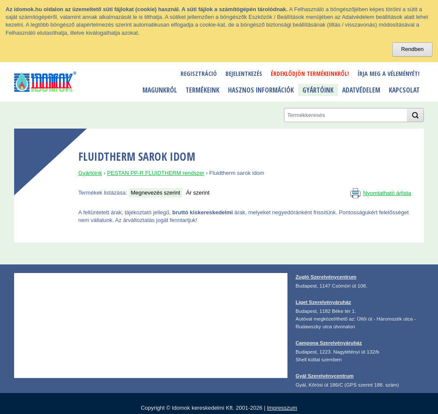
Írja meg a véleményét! (389, 73)
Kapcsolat (404, 90)
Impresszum (282, 408)
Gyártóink (318, 90)
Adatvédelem (361, 90)
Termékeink (202, 90)
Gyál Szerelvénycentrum (325, 375)
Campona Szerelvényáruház (329, 342)
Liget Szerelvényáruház (323, 302)
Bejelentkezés (243, 73)
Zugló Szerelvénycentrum (326, 276)
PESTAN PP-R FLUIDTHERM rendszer (155, 173)
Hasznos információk (261, 90)
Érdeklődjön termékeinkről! (310, 73)
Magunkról (159, 90)
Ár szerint (198, 192)
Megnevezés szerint (156, 192)
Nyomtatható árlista (387, 193)
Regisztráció (199, 73)
